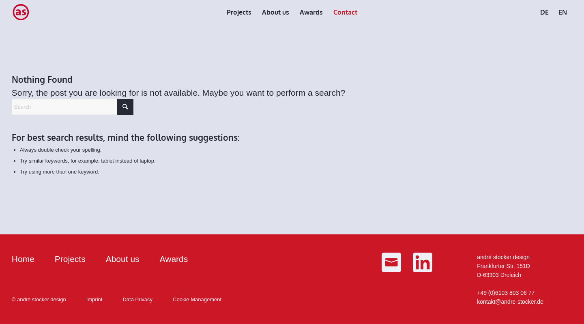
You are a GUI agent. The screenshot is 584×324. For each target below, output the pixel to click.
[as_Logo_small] (21, 12)
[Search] (72, 107)
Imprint (94, 299)
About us (123, 259)
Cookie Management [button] (197, 299)
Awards (174, 259)
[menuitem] (239, 12)
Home (23, 259)
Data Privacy (137, 299)
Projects (70, 259)
